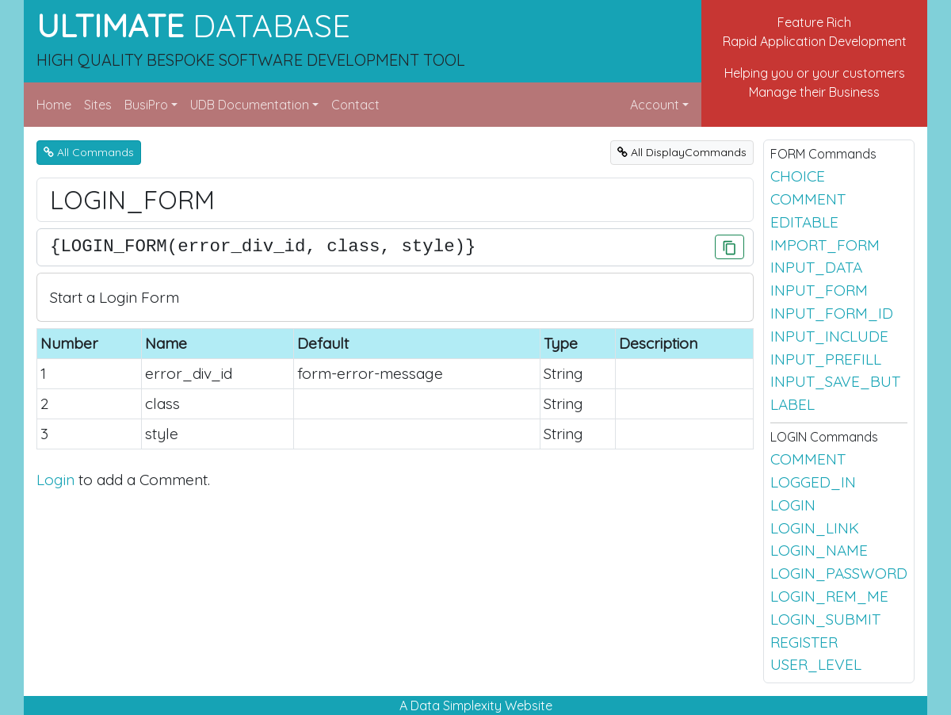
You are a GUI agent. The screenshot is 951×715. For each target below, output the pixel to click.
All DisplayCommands (682, 152)
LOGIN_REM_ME (829, 596)
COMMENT (808, 198)
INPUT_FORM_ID (831, 313)
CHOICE (797, 175)
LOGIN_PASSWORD (838, 573)
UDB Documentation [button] (249, 105)
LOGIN (792, 504)
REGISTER (804, 642)
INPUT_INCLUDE (829, 336)
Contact (355, 105)
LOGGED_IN (813, 481)
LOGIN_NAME (819, 550)
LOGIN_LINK (814, 527)
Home (53, 105)
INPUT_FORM (819, 290)
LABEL (792, 404)
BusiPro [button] (146, 105)
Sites (98, 105)
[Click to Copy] (729, 247)
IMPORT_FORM (825, 244)
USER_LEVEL (815, 664)
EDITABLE (804, 221)
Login (55, 479)
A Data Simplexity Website (475, 705)
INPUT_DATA (816, 267)
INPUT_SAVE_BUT (835, 381)
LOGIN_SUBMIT (825, 619)
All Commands (89, 152)
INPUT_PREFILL (825, 359)
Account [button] (654, 105)
